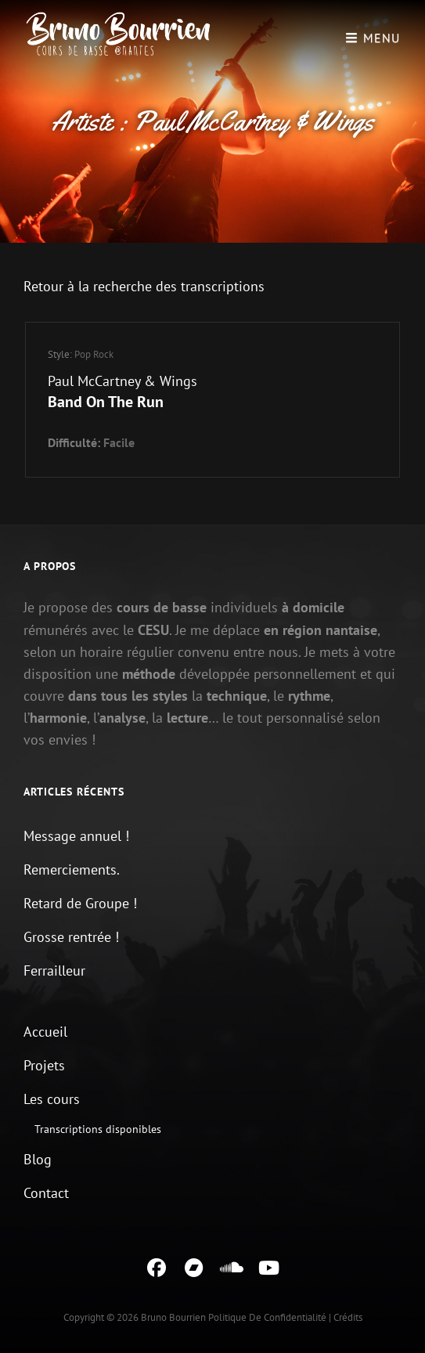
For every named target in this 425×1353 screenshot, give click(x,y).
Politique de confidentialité (267, 1317)
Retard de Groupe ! (80, 903)
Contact (46, 1193)
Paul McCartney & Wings (122, 381)
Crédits (347, 1317)
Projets (44, 1065)
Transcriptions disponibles (97, 1129)
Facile (119, 442)
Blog (37, 1159)
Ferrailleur (54, 971)
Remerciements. (71, 870)
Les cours (51, 1099)
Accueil (45, 1032)
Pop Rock (93, 354)
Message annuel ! (76, 836)
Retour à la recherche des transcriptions (144, 286)
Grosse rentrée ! (71, 937)
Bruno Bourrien (173, 1317)
